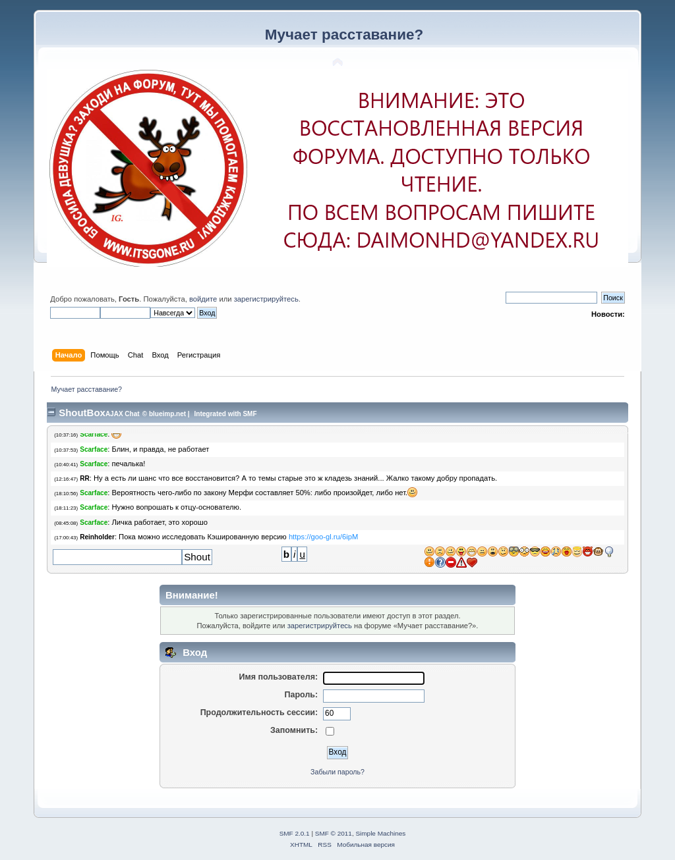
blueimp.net (167, 413)
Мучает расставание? (344, 34)
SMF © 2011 (333, 833)
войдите (203, 299)
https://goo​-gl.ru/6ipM (323, 537)
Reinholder (97, 537)
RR (85, 478)
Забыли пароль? (337, 772)
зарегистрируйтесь (266, 299)
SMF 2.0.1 (294, 833)
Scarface (93, 434)
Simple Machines (380, 833)
